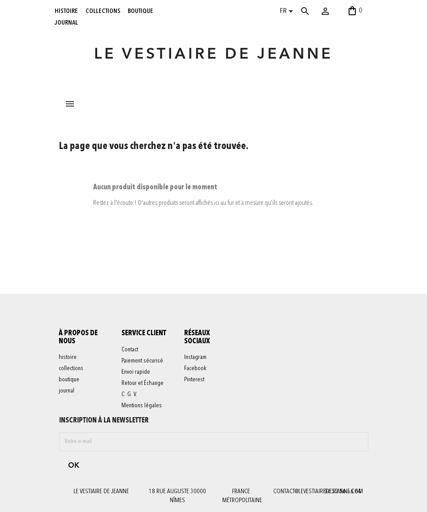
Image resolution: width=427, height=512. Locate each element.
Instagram (195, 357)
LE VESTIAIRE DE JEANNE (213, 54)
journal (66, 22)
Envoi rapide (135, 372)
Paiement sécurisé (142, 361)
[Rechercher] (314, 11)
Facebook (195, 369)
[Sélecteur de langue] (288, 12)
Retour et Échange (142, 383)
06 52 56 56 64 (342, 491)
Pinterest (194, 380)
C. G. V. (129, 394)
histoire (66, 11)
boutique (140, 11)
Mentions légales (141, 405)
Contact (129, 349)
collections (103, 11)
